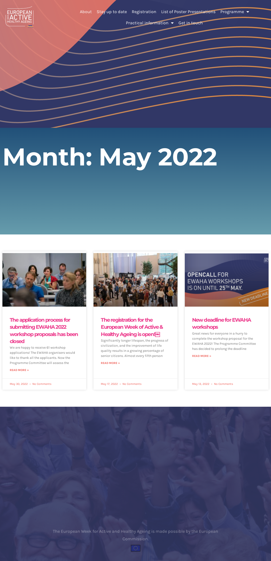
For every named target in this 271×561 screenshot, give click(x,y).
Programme (234, 11)
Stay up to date (112, 11)
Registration (144, 11)
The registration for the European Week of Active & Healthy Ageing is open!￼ (132, 327)
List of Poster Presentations (188, 11)
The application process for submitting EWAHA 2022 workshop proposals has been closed (44, 330)
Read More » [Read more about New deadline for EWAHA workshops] (201, 356)
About (86, 11)
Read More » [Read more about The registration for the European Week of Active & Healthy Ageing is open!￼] (110, 363)
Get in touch (190, 23)
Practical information (150, 22)
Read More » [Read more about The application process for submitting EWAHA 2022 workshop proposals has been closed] (19, 370)
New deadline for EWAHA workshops (221, 323)
